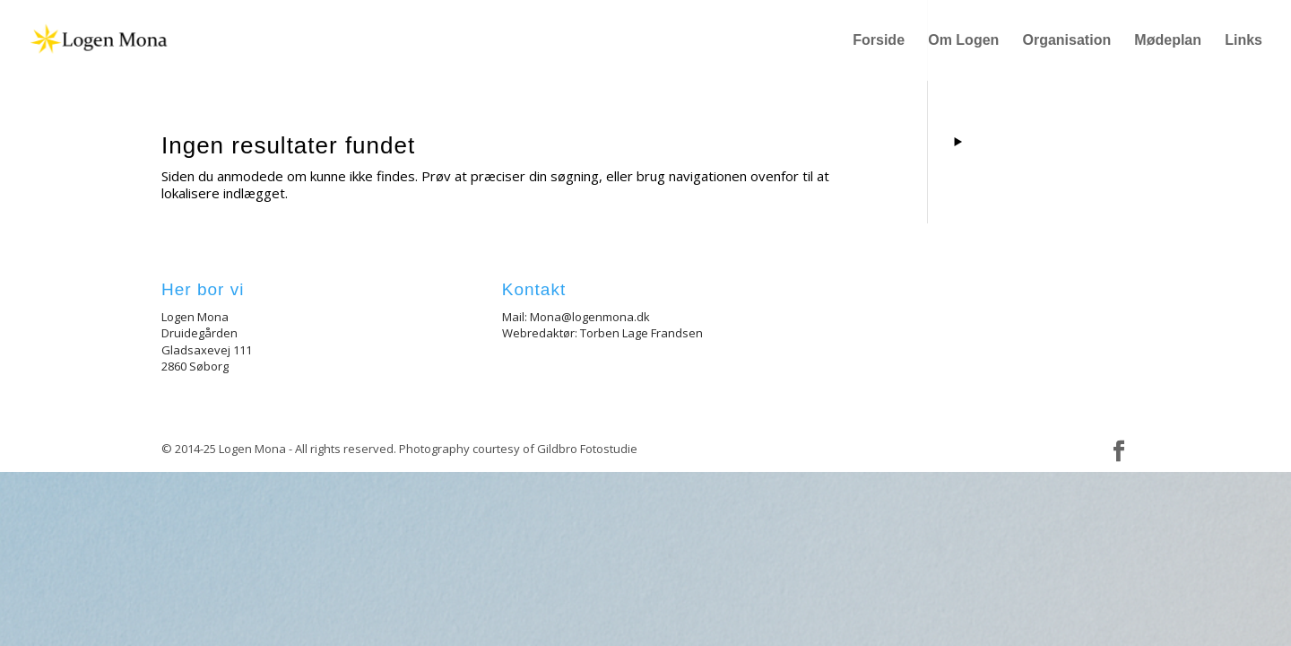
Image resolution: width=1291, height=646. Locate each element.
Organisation (1067, 41)
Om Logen (963, 41)
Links (1243, 41)
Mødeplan (1167, 41)
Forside (879, 41)
